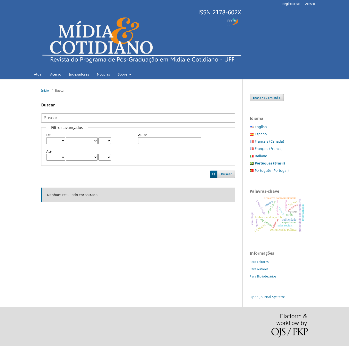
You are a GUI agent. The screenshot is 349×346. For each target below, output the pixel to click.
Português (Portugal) (272, 170)
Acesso (310, 3)
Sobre (123, 74)
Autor (142, 134)
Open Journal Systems (268, 296)
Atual (38, 74)
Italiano (261, 156)
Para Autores (259, 269)
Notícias (103, 74)
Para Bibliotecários (263, 276)
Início (45, 90)
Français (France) (269, 148)
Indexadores (79, 74)
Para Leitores (259, 262)
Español (261, 134)
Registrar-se (291, 3)
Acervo (55, 74)
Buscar (226, 174)
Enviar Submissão (266, 97)
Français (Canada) (269, 141)
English (261, 126)
